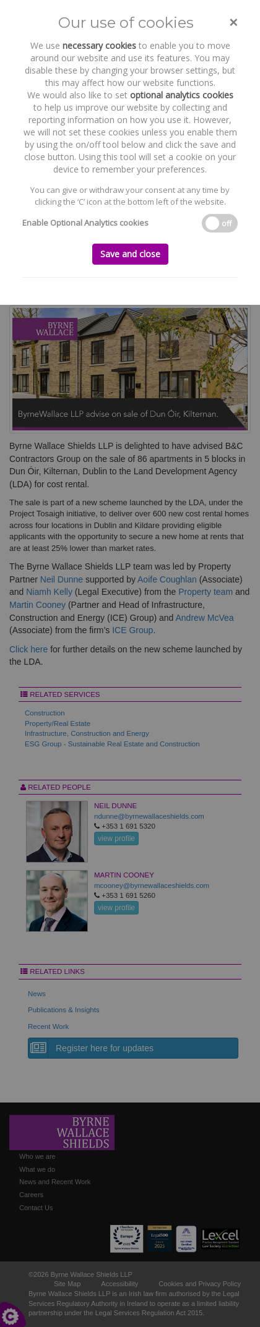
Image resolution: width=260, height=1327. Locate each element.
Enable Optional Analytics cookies (85, 222)
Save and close (130, 254)
